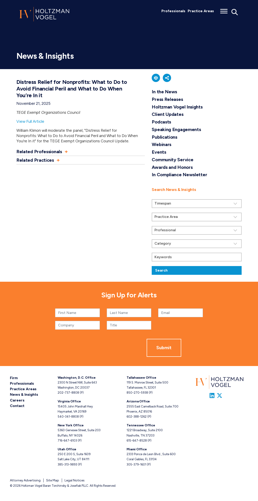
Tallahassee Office (141, 378)
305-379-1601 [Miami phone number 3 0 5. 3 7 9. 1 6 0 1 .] (136, 464)
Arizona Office (138, 401)
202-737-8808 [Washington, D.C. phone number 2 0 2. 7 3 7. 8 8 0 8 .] (68, 392)
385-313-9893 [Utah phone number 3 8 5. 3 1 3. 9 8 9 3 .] (67, 464)
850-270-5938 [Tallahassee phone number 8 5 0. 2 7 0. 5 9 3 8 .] (137, 392)
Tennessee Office (141, 425)
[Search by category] (197, 243)
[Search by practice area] (197, 217)
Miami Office (137, 449)
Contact (17, 405)
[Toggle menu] (224, 9)
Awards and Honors (172, 167)
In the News (164, 91)
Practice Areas (201, 11)
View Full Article (30, 121)
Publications (164, 137)
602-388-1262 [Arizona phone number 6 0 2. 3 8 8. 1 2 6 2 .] (137, 416)
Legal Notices (75, 480)
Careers (17, 400)
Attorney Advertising (25, 480)
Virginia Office (69, 401)
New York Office (71, 425)
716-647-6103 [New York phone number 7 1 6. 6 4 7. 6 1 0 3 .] (67, 440)
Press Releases (167, 99)
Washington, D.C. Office (77, 378)
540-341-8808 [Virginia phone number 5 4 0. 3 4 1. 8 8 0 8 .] (68, 416)
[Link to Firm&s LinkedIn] (212, 395)
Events (159, 152)
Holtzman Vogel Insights (177, 107)
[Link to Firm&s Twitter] (219, 395)
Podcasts (161, 122)
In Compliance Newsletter (179, 174)
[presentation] (112, 348)
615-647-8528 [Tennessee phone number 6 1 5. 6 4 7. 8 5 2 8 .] (137, 440)
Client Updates (167, 114)
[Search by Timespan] (197, 203)
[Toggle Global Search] (234, 11)
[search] (197, 228)
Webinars (161, 144)
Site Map (52, 480)
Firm (14, 378)
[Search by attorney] (197, 230)
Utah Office (67, 449)
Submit (164, 347)
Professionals (173, 11)
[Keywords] (197, 257)
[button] (80, 151)
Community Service (172, 159)
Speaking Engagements (176, 129)
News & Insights (24, 394)
